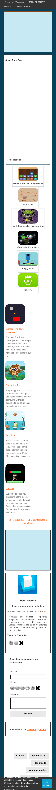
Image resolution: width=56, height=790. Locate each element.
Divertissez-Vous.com (14, 2)
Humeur (14, 683)
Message (14, 694)
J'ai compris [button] (47, 783)
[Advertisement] (28, 31)
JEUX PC (8, 7)
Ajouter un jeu (38, 756)
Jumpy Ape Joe (13, 385)
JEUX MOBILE (23, 7)
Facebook (31, 730)
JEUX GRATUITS (37, 2)
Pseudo (13, 671)
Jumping (10, 488)
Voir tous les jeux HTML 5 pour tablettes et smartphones (28, 521)
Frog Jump (11, 435)
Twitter (42, 730)
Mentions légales (37, 771)
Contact (20, 756)
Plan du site (40, 763)
